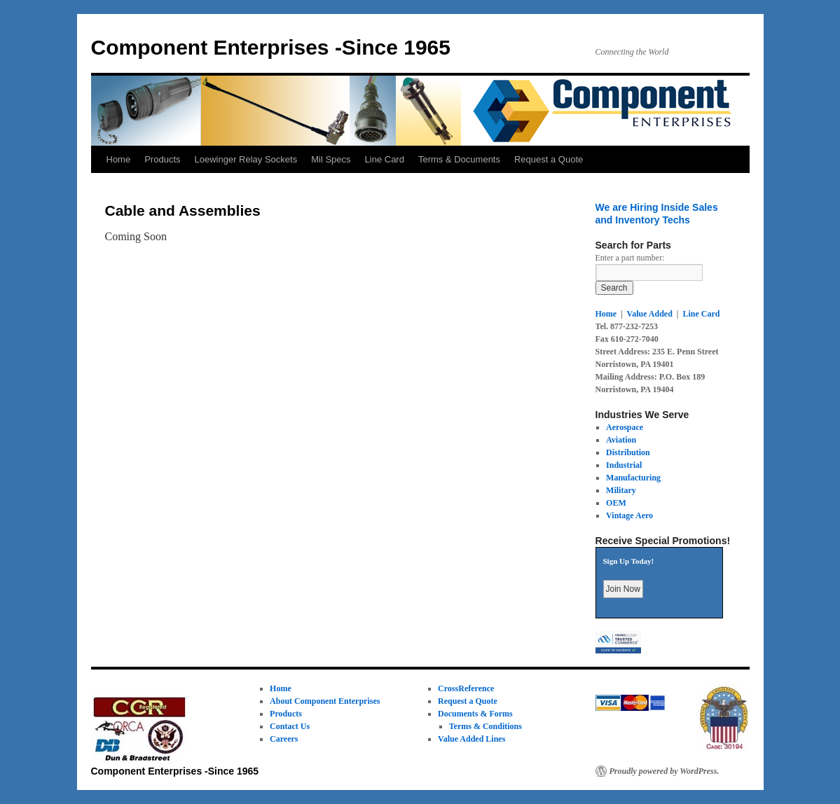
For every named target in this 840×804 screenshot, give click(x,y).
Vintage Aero (629, 515)
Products (162, 159)
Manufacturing (633, 478)
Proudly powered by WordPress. (664, 771)
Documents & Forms (475, 714)
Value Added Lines (471, 739)
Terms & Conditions (485, 726)
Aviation (621, 440)
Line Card (384, 159)
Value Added (650, 314)
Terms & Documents (459, 159)
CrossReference (466, 688)
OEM (616, 503)
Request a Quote (548, 159)
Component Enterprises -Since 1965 (271, 47)
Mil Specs (330, 159)
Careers (284, 739)
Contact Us (290, 726)
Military (621, 490)
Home (118, 159)
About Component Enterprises (325, 701)
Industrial (624, 465)
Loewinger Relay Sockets (246, 159)
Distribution (628, 452)
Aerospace (624, 427)
